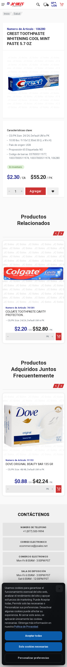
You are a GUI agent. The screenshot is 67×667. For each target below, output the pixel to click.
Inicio (7, 13)
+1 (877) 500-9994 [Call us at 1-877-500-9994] (33, 531)
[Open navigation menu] (3, 4)
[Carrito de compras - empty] (62, 4)
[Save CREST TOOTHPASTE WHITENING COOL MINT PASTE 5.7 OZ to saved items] (53, 191)
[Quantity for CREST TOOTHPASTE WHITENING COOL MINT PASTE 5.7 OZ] (15, 191)
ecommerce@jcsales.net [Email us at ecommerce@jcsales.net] (33, 546)
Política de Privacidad (26, 626)
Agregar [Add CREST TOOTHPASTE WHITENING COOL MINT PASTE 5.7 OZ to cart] (35, 191)
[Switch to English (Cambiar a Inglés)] (54, 4)
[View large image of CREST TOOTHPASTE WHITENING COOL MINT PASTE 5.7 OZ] (33, 81)
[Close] (59, 588)
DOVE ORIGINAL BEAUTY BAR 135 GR (29, 464)
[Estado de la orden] (46, 4)
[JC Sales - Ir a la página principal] (15, 4)
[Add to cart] (58, 336)
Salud (17, 13)
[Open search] (38, 4)
